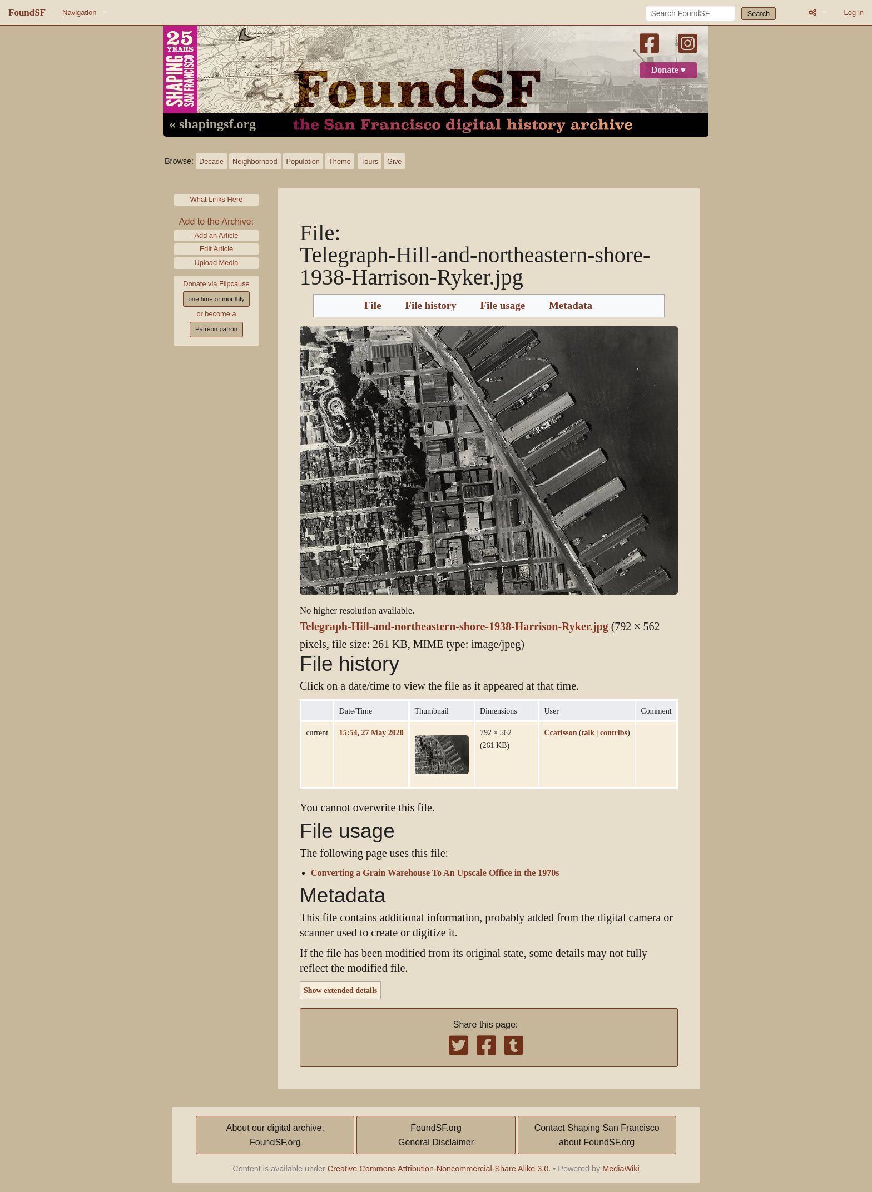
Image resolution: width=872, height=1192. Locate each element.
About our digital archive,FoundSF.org (275, 1135)
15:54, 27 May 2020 (371, 732)
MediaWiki (620, 1168)
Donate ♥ (668, 70)
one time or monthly (216, 299)
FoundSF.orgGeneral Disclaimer (436, 1135)
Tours (369, 161)
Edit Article (216, 249)
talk (588, 732)
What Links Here (216, 199)
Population (303, 161)
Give (394, 161)
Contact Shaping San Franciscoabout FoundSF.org (597, 1135)
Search (758, 13)
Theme (340, 161)
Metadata (570, 306)
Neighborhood (254, 161)
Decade (211, 161)
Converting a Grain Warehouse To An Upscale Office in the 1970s (435, 873)
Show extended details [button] (340, 990)
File (373, 306)
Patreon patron (216, 329)
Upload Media (217, 262)
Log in (854, 12)
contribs (613, 732)
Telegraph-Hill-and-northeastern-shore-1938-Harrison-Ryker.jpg (454, 626)
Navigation (79, 12)
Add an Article (217, 235)
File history (430, 306)
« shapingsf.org (212, 124)
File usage (502, 306)
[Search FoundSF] (690, 13)
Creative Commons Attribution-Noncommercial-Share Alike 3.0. (439, 1168)
